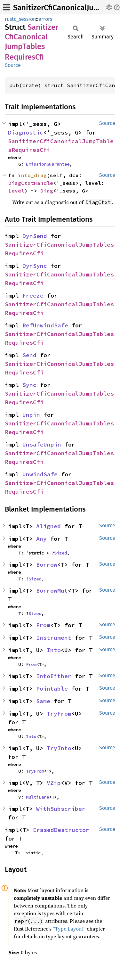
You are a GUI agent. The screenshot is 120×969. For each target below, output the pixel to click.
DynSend (34, 236)
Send (29, 355)
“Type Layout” (69, 928)
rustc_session (20, 19)
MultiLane (37, 797)
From (43, 625)
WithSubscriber (60, 808)
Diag (46, 190)
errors (45, 19)
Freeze (33, 295)
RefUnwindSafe (45, 325)
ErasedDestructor (61, 830)
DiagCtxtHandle (30, 183)
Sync (29, 385)
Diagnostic (25, 132)
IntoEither (53, 676)
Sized (60, 553)
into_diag (32, 175)
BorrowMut (52, 590)
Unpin (31, 414)
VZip (54, 782)
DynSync (34, 265)
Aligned (48, 526)
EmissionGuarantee (47, 164)
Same (43, 701)
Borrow (46, 564)
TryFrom (59, 713)
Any (41, 538)
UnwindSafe (40, 474)
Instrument (53, 637)
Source (13, 65)
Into (54, 650)
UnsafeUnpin (41, 444)
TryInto (59, 748)
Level (16, 190)
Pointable (52, 688)
